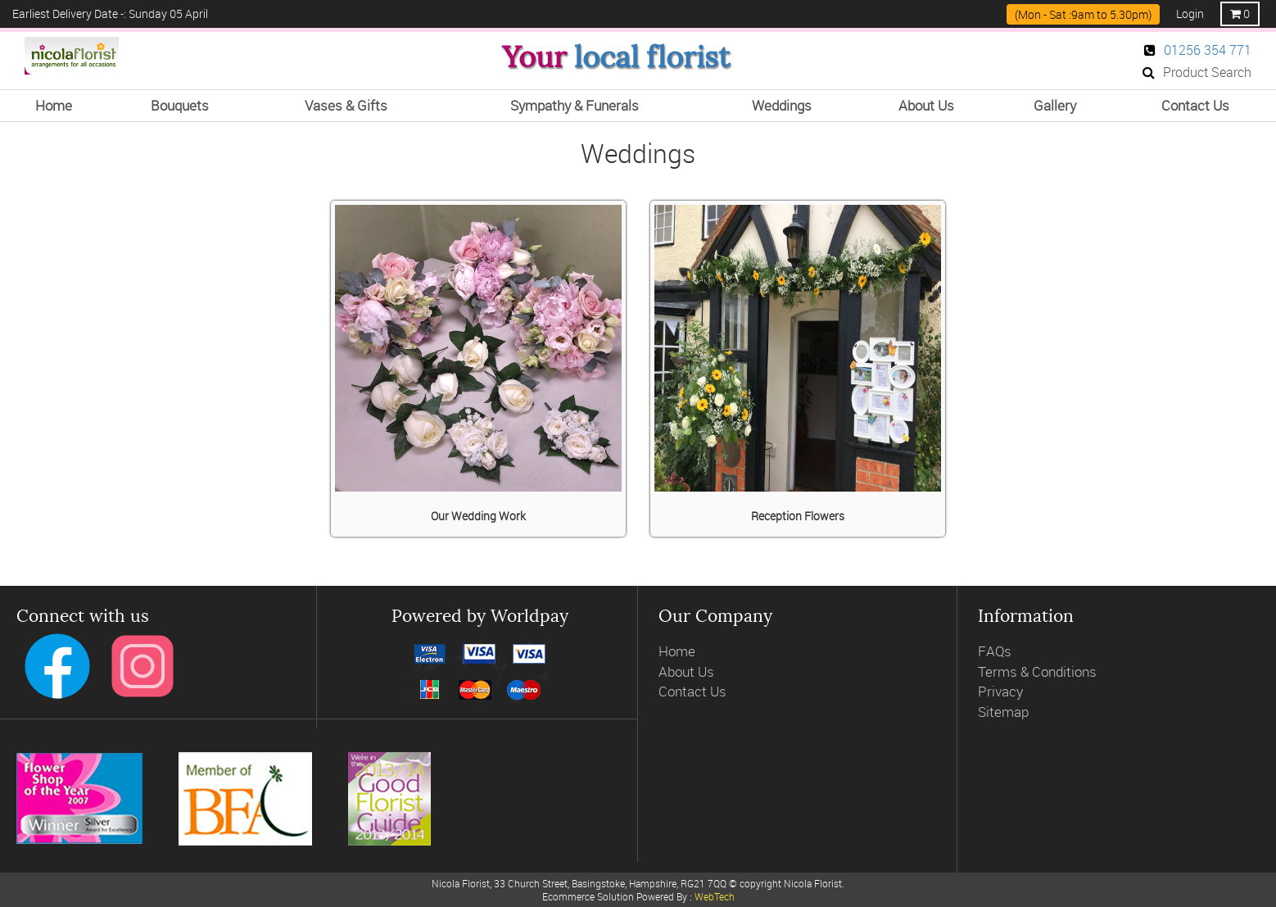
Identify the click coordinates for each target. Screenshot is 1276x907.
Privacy (1000, 691)
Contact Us (692, 691)
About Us (686, 671)
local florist (652, 57)
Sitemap (1003, 711)
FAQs (994, 651)
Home (676, 651)
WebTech (715, 896)
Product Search (1197, 72)
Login (1190, 13)
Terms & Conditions (1037, 671)
